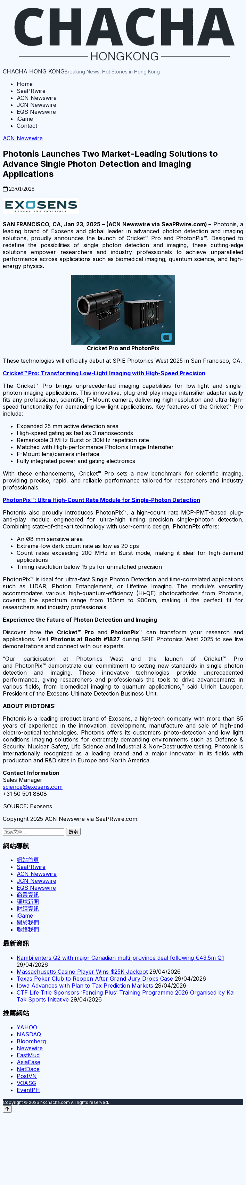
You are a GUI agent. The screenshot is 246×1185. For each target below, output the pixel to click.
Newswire (30, 1048)
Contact (27, 125)
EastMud (28, 1055)
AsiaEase (28, 1062)
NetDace (28, 1069)
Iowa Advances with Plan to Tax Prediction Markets (85, 985)
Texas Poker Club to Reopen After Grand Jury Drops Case (95, 978)
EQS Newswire (36, 111)
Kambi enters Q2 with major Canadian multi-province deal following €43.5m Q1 (120, 957)
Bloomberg (31, 1041)
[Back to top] (7, 1109)
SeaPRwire (31, 90)
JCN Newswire (36, 104)
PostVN (27, 1076)
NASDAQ (29, 1034)
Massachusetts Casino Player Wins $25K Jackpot (82, 971)
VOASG (26, 1083)
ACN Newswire (37, 97)
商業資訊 (28, 894)
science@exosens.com (33, 786)
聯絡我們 (28, 929)
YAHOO (27, 1027)
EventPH (28, 1089)
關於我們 (28, 922)
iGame (25, 118)
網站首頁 (28, 859)
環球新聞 (28, 901)
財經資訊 (28, 908)
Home (25, 83)
